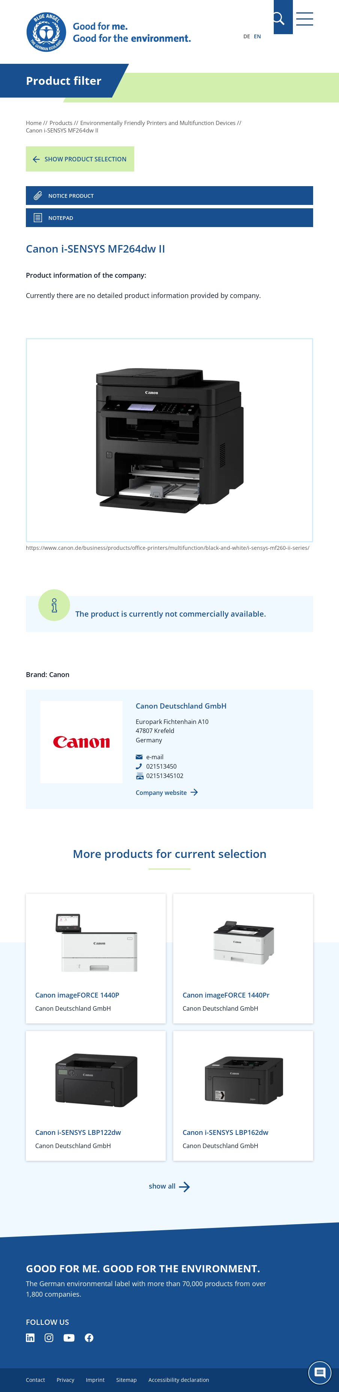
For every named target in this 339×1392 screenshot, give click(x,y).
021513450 (161, 766)
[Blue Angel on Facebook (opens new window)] (89, 1337)
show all (162, 1185)
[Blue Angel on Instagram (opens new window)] (49, 1337)
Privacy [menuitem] (66, 1379)
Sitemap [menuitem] (127, 1379)
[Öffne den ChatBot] (320, 1372)
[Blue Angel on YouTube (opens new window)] (69, 1337)
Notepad (60, 217)
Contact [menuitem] (35, 1379)
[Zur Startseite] (126, 32)
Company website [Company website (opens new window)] (161, 793)
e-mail (155, 757)
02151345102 (164, 776)
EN (257, 36)
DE (246, 36)
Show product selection (86, 159)
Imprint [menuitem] (96, 1379)
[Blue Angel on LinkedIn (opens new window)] (30, 1337)
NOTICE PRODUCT (71, 195)
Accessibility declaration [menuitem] (180, 1379)
